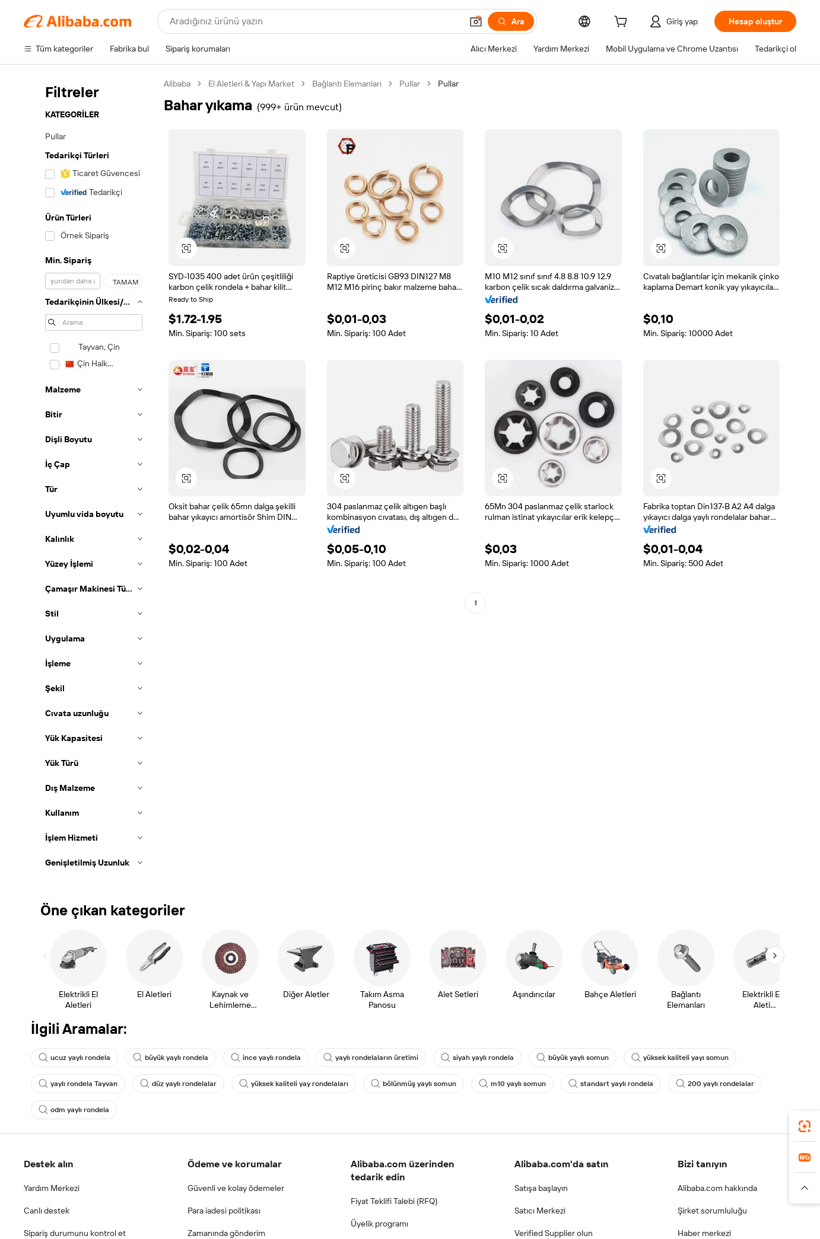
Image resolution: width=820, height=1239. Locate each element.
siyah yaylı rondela (477, 1057)
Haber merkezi (704, 1233)
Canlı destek (46, 1210)
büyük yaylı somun (572, 1057)
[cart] (623, 23)
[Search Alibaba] (314, 21)
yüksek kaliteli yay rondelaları (293, 1083)
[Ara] (511, 21)
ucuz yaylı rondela (74, 1057)
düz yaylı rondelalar (178, 1083)
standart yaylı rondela (610, 1083)
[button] (476, 21)
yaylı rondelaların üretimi (370, 1057)
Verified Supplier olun (553, 1233)
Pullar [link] (448, 83)
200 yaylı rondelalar (715, 1083)
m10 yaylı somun (512, 1083)
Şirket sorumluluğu (712, 1210)
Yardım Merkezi (52, 1188)
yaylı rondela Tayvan (78, 1083)
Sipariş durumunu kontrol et (75, 1233)
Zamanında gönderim (226, 1233)
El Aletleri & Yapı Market (251, 83)
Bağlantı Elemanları (347, 83)
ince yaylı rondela (266, 1057)
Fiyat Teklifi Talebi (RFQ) (394, 1201)
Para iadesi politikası (223, 1210)
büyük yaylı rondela (170, 1057)
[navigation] (90, 476)
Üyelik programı (379, 1223)
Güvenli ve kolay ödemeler (235, 1188)
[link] (804, 1126)
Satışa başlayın (541, 1188)
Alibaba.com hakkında (717, 1188)
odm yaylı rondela (74, 1110)
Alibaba (177, 83)
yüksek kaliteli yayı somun (680, 1057)
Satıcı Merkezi (539, 1210)
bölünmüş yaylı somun (413, 1083)
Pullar (409, 83)
